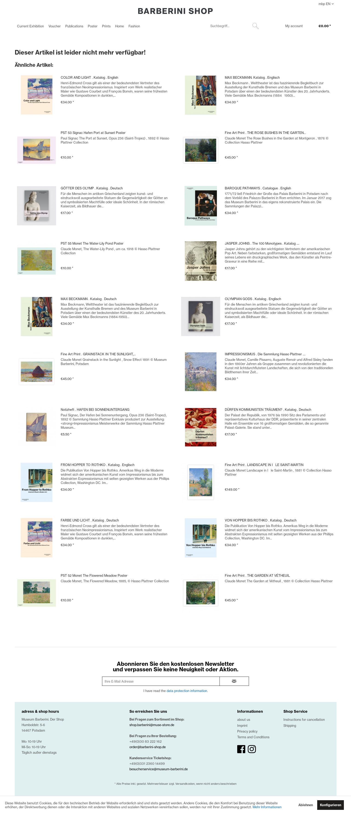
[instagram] (252, 749)
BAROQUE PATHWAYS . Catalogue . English (258, 188)
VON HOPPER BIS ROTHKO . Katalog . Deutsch (261, 520)
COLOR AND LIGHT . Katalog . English (89, 77)
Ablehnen (305, 805)
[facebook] (241, 749)
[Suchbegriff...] (234, 26)
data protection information (187, 691)
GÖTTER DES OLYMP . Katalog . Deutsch (92, 188)
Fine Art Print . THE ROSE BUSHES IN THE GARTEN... (265, 133)
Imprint (242, 725)
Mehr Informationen (267, 807)
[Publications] (74, 26)
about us (243, 719)
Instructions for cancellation (304, 719)
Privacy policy (247, 731)
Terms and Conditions (253, 737)
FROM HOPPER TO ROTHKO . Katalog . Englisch (97, 465)
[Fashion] (134, 26)
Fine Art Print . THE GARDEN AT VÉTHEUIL (257, 575)
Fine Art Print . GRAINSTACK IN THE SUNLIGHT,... (98, 354)
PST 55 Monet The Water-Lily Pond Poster (92, 243)
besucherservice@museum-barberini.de (158, 769)
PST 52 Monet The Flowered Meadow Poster (94, 575)
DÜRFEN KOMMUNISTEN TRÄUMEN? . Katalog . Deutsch (268, 409)
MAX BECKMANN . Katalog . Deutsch (89, 299)
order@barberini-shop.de (147, 747)
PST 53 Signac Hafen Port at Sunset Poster (93, 133)
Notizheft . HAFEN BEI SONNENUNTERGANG (95, 409)
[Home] (119, 26)
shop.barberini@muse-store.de (151, 725)
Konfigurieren (330, 805)
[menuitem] (30, 26)
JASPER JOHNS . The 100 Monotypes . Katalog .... (262, 243)
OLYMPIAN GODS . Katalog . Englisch (253, 299)
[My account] (291, 26)
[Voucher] (54, 26)
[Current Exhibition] (30, 26)
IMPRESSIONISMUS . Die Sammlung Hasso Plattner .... (265, 354)
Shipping (289, 725)
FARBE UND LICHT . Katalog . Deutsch (90, 520)
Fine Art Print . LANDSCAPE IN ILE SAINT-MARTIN (264, 465)
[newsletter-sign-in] (234, 681)
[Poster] (93, 26)
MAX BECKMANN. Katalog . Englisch (252, 77)
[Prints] (106, 26)
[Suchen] (255, 26)
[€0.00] (320, 26)
